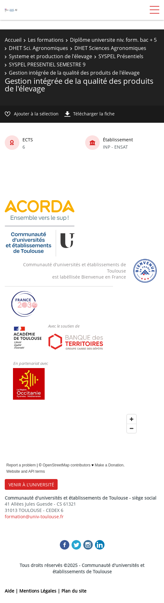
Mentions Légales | (40, 591)
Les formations (46, 39)
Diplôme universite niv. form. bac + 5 (113, 39)
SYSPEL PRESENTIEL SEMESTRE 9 (47, 64)
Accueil (13, 39)
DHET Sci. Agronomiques (38, 48)
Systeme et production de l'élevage (50, 56)
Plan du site (73, 591)
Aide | (12, 591)
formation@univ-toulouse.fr (34, 517)
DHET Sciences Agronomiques (110, 48)
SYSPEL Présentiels (120, 56)
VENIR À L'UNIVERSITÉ (31, 485)
